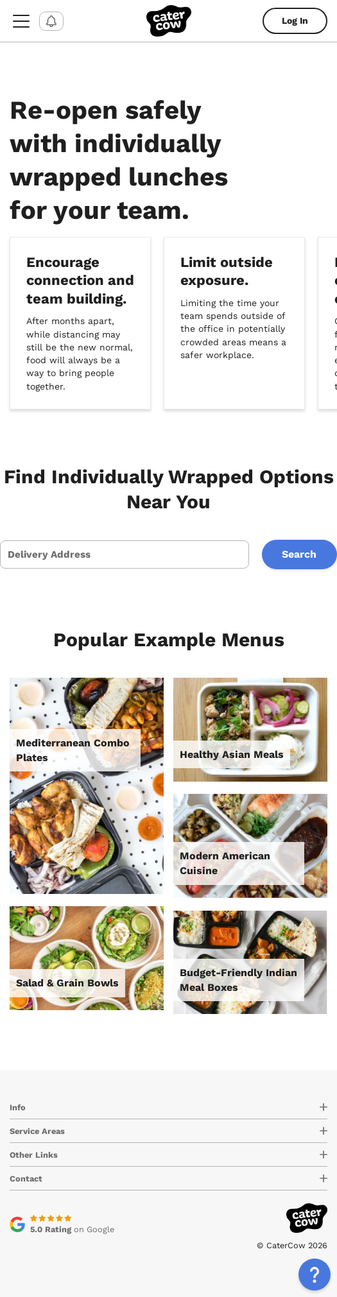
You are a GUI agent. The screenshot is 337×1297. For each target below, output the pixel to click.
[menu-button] (21, 20)
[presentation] (124, 554)
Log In (295, 20)
